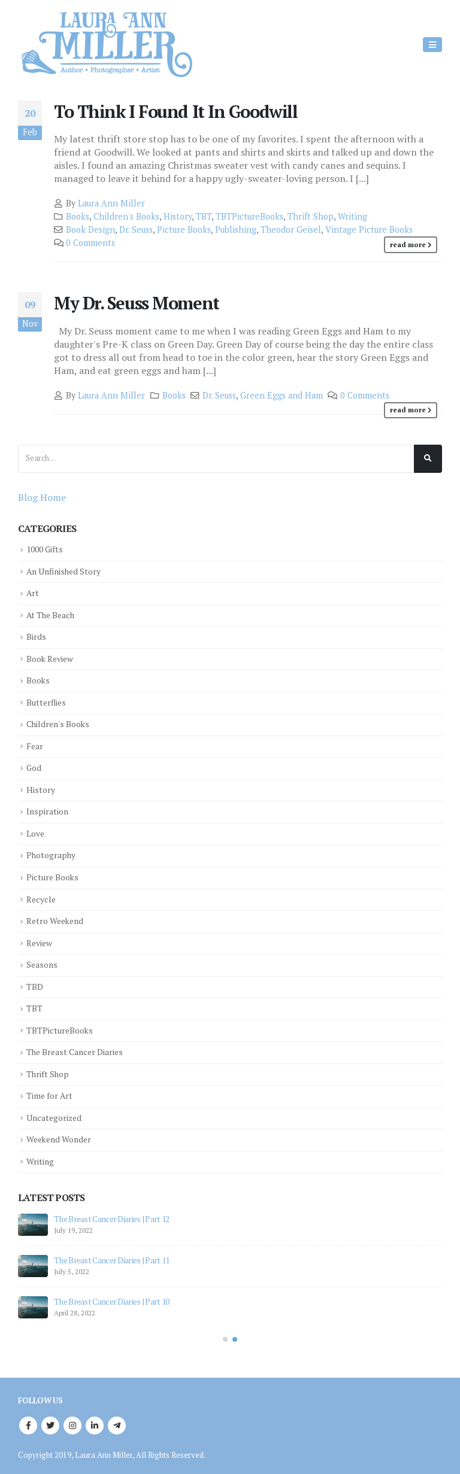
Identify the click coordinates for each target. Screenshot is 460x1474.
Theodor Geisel (291, 229)
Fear (35, 744)
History (178, 216)
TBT (203, 216)
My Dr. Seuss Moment (136, 302)
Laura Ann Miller (111, 203)
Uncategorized (56, 1113)
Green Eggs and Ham (281, 395)
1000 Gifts (46, 549)
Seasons (43, 961)
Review (41, 940)
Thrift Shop (311, 216)
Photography (53, 853)
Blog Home (42, 497)
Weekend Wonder (62, 1135)
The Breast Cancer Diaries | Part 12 (112, 1214)
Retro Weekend (57, 918)
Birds (36, 636)
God (34, 766)
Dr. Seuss (136, 229)
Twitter (50, 1421)
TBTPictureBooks (249, 216)
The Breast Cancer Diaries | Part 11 (112, 1256)
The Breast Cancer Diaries (79, 1048)
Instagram (72, 1421)
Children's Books (126, 216)
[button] (225, 1335)
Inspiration (49, 809)
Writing (352, 216)
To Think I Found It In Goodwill (175, 111)
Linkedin (95, 1421)
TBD (35, 983)
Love (36, 831)
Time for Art (51, 1092)
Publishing (235, 229)
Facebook (28, 1421)
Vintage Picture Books (369, 229)
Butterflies (47, 701)
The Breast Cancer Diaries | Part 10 (112, 1297)
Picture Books (184, 229)
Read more (408, 244)
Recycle (42, 896)
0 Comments (90, 242)
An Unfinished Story (67, 570)
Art (33, 592)
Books (77, 216)
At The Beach (53, 614)
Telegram (117, 1421)
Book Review (52, 657)
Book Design (90, 229)
